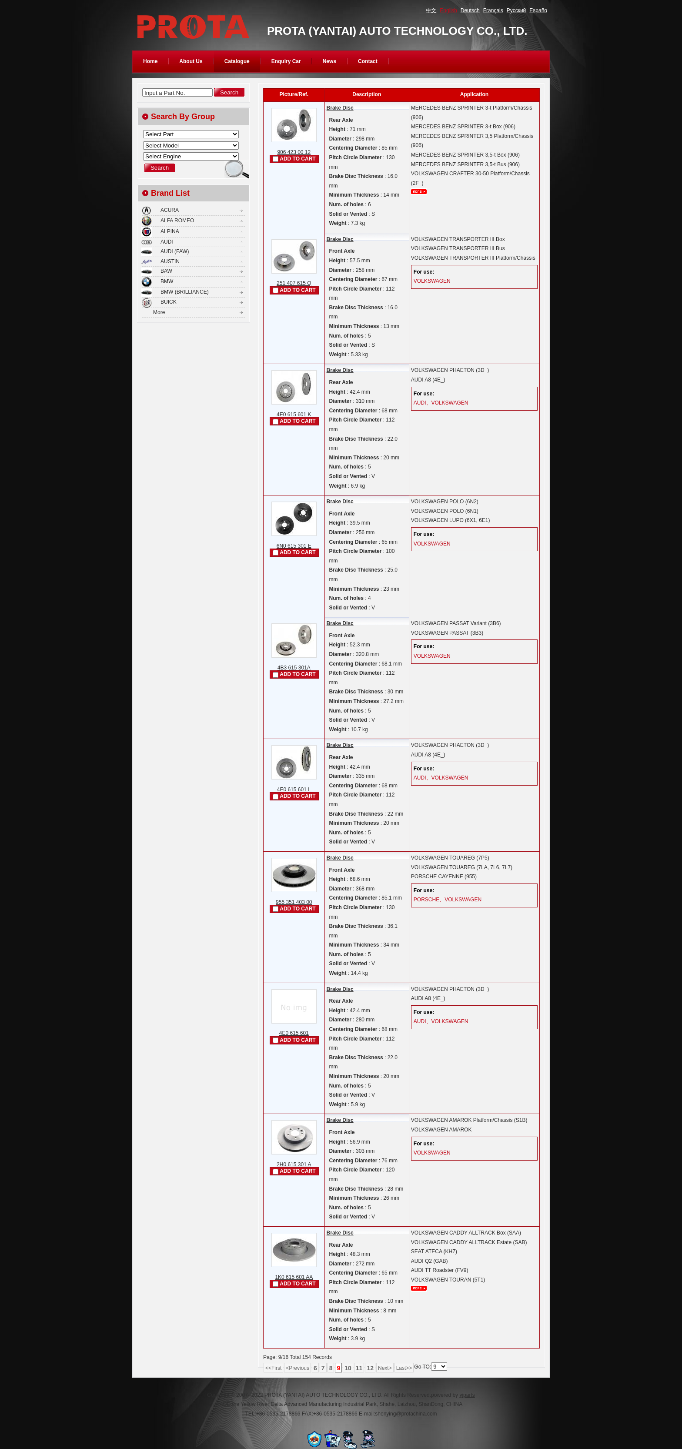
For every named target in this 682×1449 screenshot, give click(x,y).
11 (359, 1368)
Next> (385, 1368)
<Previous (297, 1368)
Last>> (404, 1368)
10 (347, 1368)
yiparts (467, 1395)
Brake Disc (340, 108)
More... (419, 191)
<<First (273, 1368)
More (159, 312)
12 (370, 1368)
